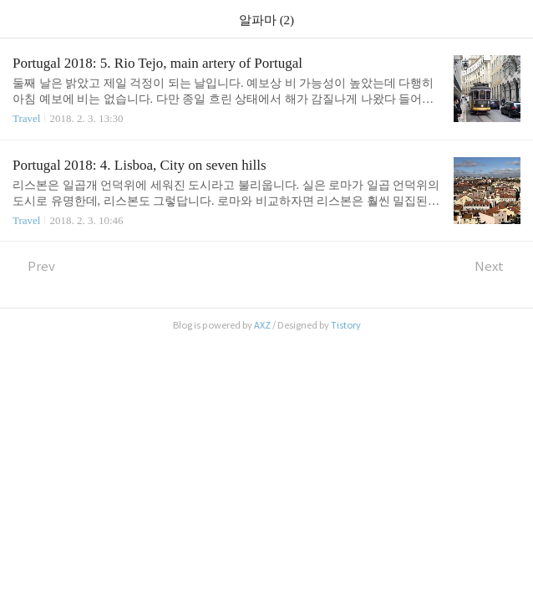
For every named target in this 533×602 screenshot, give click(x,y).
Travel (26, 118)
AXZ (262, 325)
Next (497, 266)
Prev (34, 266)
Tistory (346, 325)
